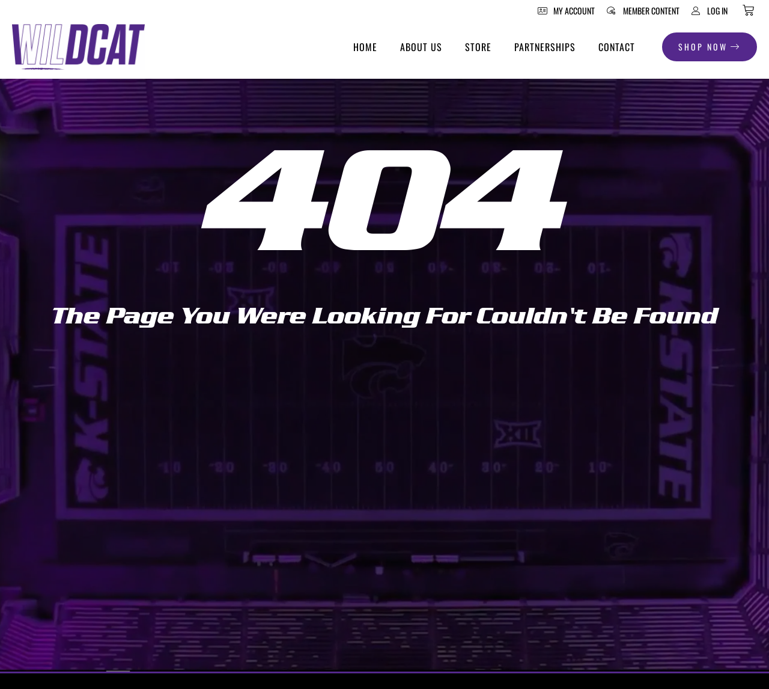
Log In (717, 10)
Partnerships (545, 47)
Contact (616, 47)
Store (478, 47)
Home (365, 47)
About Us (421, 47)
